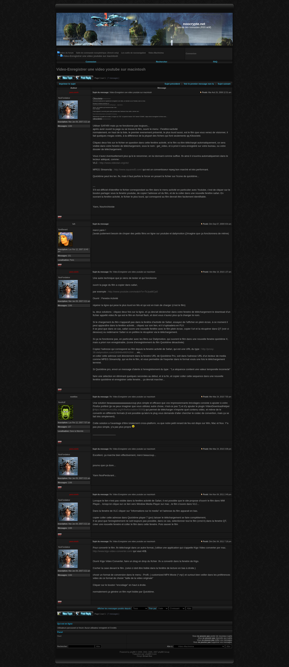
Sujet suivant (224, 84)
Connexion (91, 62)
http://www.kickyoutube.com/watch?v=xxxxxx (105, 114)
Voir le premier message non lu (199, 84)
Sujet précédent (172, 84)
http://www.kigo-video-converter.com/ (112, 551)
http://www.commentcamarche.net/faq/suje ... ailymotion (108, 105)
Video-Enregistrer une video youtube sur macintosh (90, 56)
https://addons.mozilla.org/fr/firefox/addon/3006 (119, 409)
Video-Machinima (156, 53)
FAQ (215, 62)
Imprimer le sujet (67, 84)
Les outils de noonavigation (133, 53)
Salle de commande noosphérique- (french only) (97, 53)
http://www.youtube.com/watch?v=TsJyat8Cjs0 (133, 291)
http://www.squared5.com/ (128, 169)
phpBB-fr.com (151, 654)
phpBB (133, 652)
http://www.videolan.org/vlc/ (114, 162)
